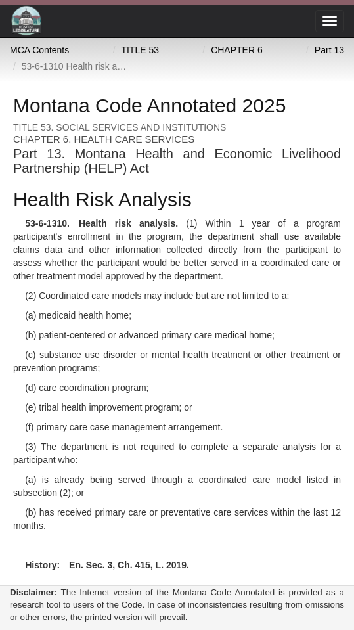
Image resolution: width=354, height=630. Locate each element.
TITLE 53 (140, 50)
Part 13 (329, 50)
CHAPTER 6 (237, 50)
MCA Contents (39, 50)
